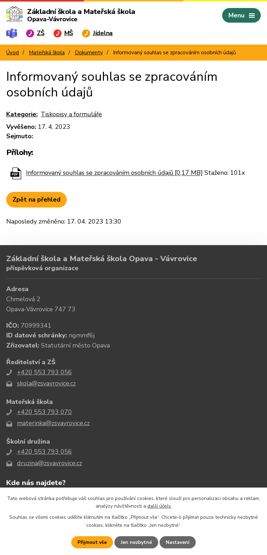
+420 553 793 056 (44, 372)
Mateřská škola (47, 52)
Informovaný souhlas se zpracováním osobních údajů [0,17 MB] (114, 173)
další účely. (159, 506)
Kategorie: (22, 114)
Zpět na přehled (36, 199)
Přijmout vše (92, 542)
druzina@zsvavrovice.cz (49, 463)
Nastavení (177, 542)
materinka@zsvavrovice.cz (53, 423)
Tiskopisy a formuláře (71, 114)
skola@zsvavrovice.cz (46, 383)
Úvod (12, 52)
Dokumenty (89, 52)
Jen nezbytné (136, 542)
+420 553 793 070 (44, 412)
